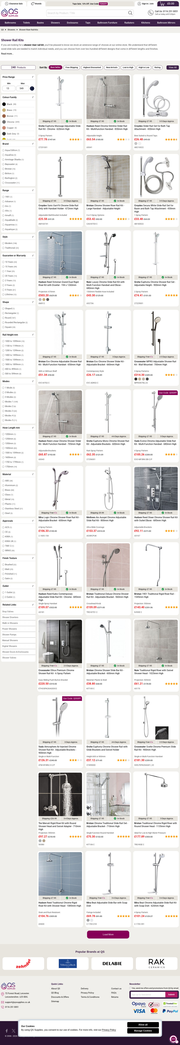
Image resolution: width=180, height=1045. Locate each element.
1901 (8, 197)
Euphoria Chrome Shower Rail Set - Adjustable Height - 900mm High (155, 283)
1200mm (10, 434)
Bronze (12, 116)
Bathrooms (10, 22)
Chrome (13, 122)
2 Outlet (10, 597)
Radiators (129, 22)
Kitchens (145, 22)
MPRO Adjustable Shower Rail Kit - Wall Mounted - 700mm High (155, 363)
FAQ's (113, 993)
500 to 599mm (13, 373)
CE (7, 532)
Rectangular (12, 313)
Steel (9, 513)
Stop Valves (8, 611)
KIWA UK (10, 541)
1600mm (10, 457)
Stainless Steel (14, 508)
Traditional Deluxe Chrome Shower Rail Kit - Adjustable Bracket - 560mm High (107, 595)
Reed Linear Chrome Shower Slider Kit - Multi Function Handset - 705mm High (60, 442)
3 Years (10, 285)
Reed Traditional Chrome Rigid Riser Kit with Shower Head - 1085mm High (60, 904)
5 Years (10, 290)
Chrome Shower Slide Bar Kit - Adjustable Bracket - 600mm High (105, 672)
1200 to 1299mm (14, 350)
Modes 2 (10, 406)
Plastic (10, 504)
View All (173, 67)
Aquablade (11, 220)
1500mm (11, 448)
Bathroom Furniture (107, 22)
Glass (9, 494)
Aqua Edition (12, 150)
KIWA (9, 536)
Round (10, 318)
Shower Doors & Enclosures (15, 652)
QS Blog (55, 993)
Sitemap (55, 1001)
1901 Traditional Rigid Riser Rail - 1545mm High (154, 595)
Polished (11, 574)
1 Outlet (10, 592)
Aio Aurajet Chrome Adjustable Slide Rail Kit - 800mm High (106, 519)
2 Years (10, 280)
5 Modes (10, 397)
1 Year (10, 271)
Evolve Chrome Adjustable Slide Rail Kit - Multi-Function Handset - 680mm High (155, 442)
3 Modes (10, 392)
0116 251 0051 (10, 1007)
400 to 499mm (13, 369)
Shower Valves (9, 657)
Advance (10, 201)
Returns (114, 997)
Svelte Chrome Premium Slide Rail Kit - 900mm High (155, 748)
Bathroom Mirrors (166, 22)
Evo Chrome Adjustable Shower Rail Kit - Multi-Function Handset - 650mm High (60, 363)
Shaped (10, 308)
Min (9, 83)
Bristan (10, 169)
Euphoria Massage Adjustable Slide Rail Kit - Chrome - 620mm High (59, 127)
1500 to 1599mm (14, 359)
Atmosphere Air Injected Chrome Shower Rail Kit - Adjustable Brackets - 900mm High (57, 749)
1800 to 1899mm (14, 364)
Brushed (10, 564)
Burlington (11, 178)
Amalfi (9, 215)
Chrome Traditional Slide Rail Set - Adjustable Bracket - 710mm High (107, 825)
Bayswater (11, 164)
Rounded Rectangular (16, 322)
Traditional (12, 248)
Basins (40, 22)
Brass (11, 110)
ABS (9, 480)
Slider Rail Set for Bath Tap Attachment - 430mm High (152, 127)
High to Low (144, 67)
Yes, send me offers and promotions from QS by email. (155, 988)
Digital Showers (9, 646)
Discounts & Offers (60, 997)
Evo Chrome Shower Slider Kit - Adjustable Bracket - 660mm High (105, 363)
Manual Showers (10, 640)
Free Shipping (72, 67)
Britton (9, 173)
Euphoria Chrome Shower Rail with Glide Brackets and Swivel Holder (107, 748)
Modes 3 (11, 411)
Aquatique (11, 229)
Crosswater (12, 182)
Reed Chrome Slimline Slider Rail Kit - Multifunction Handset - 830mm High (107, 127)
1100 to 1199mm (14, 346)
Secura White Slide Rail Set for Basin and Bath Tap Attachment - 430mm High (154, 208)
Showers (55, 22)
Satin (9, 578)
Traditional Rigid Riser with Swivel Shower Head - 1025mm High (153, 672)
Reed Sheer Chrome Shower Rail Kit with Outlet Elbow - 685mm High (156, 519)
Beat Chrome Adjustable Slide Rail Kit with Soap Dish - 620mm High (155, 904)
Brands (36, 3)
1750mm (11, 466)
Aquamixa (11, 224)
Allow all (143, 1024)
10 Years (11, 262)
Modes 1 (11, 401)
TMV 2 (9, 546)
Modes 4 (10, 415)
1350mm (10, 443)
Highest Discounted (92, 67)
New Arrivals (111, 67)
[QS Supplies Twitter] (13, 1030)
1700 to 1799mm (14, 462)
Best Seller (55, 67)
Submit (171, 994)
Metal (9, 499)
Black (11, 104)
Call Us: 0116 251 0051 (166, 11)
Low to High (128, 67)
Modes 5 (11, 420)
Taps (87, 22)
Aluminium (11, 485)
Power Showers (9, 629)
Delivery (84, 988)
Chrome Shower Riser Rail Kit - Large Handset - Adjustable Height (105, 207)
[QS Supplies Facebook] (6, 1030)
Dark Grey (13, 134)
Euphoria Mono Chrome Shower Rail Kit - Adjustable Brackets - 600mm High (107, 442)
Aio (8, 206)
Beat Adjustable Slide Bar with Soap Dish (106, 904)
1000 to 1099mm (14, 341)
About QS (55, 988)
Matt (9, 569)
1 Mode (10, 387)
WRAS (9, 550)
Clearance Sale (14, 3)
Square (10, 327)
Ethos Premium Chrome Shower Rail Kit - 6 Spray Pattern (56, 672)
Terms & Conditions (90, 997)
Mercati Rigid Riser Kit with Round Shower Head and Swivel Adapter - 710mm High (60, 826)
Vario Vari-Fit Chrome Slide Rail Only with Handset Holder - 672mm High (58, 207)
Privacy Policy (87, 993)
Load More (108, 934)
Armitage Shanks (14, 159)
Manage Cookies (143, 1031)
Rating (157, 67)
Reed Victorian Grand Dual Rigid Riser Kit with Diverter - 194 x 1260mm (59, 283)
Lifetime (10, 294)
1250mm (10, 439)
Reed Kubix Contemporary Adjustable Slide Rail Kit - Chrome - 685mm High (60, 597)
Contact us (116, 988)
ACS (8, 527)
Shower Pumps (9, 634)
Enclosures (72, 22)
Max (23, 83)
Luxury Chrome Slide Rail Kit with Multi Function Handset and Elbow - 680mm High (105, 285)
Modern (11, 243)
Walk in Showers (10, 623)
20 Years (11, 276)
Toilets (26, 22)
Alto (8, 210)
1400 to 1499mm (14, 355)
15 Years (11, 266)
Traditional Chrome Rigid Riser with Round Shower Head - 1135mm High (155, 825)
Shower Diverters (10, 617)
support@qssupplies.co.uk (15, 1002)
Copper (12, 128)
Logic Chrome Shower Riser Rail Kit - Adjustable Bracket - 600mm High (59, 519)
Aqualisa (10, 155)
